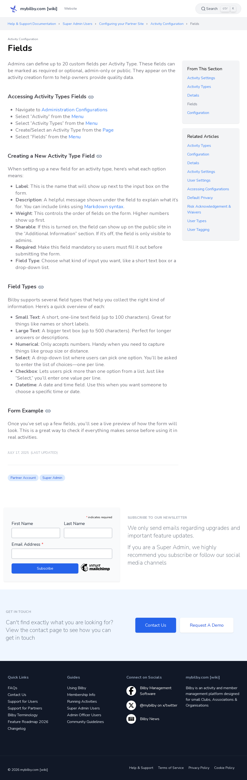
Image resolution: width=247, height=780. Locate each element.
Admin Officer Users (84, 715)
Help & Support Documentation (32, 23)
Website (70, 8)
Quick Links (18, 677)
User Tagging (198, 229)
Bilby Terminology (23, 715)
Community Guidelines (85, 721)
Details (193, 95)
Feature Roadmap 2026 (28, 721)
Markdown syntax (104, 206)
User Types (196, 221)
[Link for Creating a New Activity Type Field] (99, 156)
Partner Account (23, 477)
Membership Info (81, 694)
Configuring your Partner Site (121, 23)
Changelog (17, 728)
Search (218, 9)
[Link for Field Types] (41, 286)
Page (108, 130)
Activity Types (199, 86)
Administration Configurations (74, 109)
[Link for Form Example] (48, 410)
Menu (77, 116)
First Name (22, 523)
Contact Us (155, 625)
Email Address (27, 544)
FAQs (12, 688)
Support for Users (23, 701)
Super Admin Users (77, 23)
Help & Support (141, 768)
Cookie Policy (224, 768)
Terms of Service (171, 768)
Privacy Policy (199, 768)
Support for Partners (25, 708)
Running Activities (82, 701)
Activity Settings (201, 78)
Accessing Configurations (208, 189)
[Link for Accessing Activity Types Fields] (91, 96)
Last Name (74, 523)
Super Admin (52, 477)
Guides (73, 677)
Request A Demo (207, 625)
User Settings (199, 180)
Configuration (198, 112)
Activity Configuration (167, 23)
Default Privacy (200, 197)
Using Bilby (76, 688)
